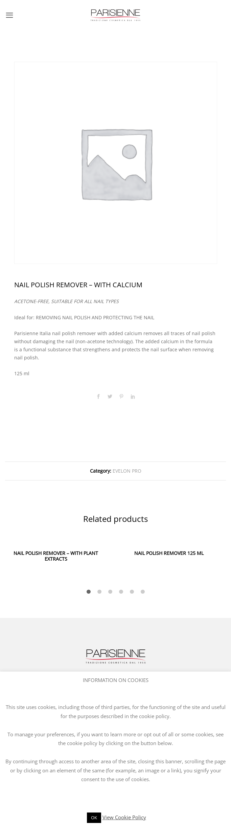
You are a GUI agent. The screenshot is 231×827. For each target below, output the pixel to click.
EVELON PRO (127, 471)
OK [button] (94, 818)
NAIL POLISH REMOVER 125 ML (169, 553)
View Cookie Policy (124, 817)
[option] (115, 163)
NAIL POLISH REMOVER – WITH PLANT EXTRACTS (56, 556)
